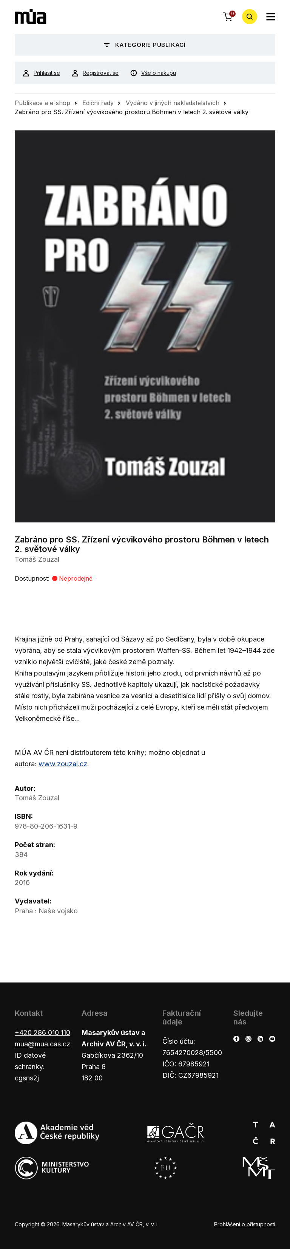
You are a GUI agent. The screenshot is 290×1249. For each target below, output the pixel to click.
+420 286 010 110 (42, 1033)
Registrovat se (95, 73)
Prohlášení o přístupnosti (244, 1224)
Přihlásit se (41, 73)
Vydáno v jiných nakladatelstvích (172, 103)
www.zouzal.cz (63, 764)
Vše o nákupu (153, 73)
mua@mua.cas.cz (42, 1044)
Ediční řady (98, 103)
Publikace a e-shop (42, 103)
